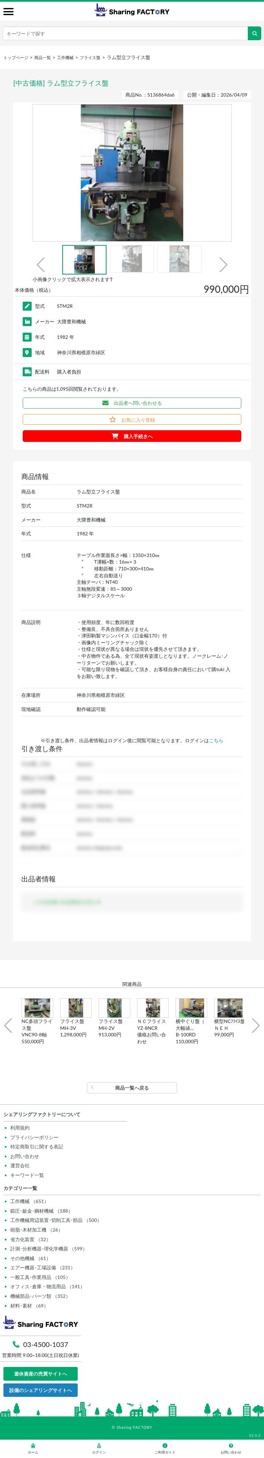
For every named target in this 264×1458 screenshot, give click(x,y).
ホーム (33, 1448)
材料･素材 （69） (29, 1306)
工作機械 (65, 57)
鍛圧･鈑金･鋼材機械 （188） (41, 1211)
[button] (40, 264)
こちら (216, 740)
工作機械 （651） (29, 1201)
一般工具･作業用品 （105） (40, 1277)
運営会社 (20, 1165)
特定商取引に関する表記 (36, 1146)
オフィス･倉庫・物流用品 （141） (47, 1286)
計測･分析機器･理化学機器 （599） (48, 1248)
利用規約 (20, 1128)
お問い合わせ (24, 1156)
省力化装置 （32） (30, 1239)
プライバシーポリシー (34, 1137)
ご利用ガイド (165, 1448)
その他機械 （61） (30, 1258)
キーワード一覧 (27, 1175)
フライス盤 (90, 57)
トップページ (15, 57)
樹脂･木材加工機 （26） (36, 1230)
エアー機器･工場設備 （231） (42, 1267)
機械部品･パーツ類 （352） (40, 1296)
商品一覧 (42, 57)
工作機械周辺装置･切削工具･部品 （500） (56, 1220)
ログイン (99, 1448)
